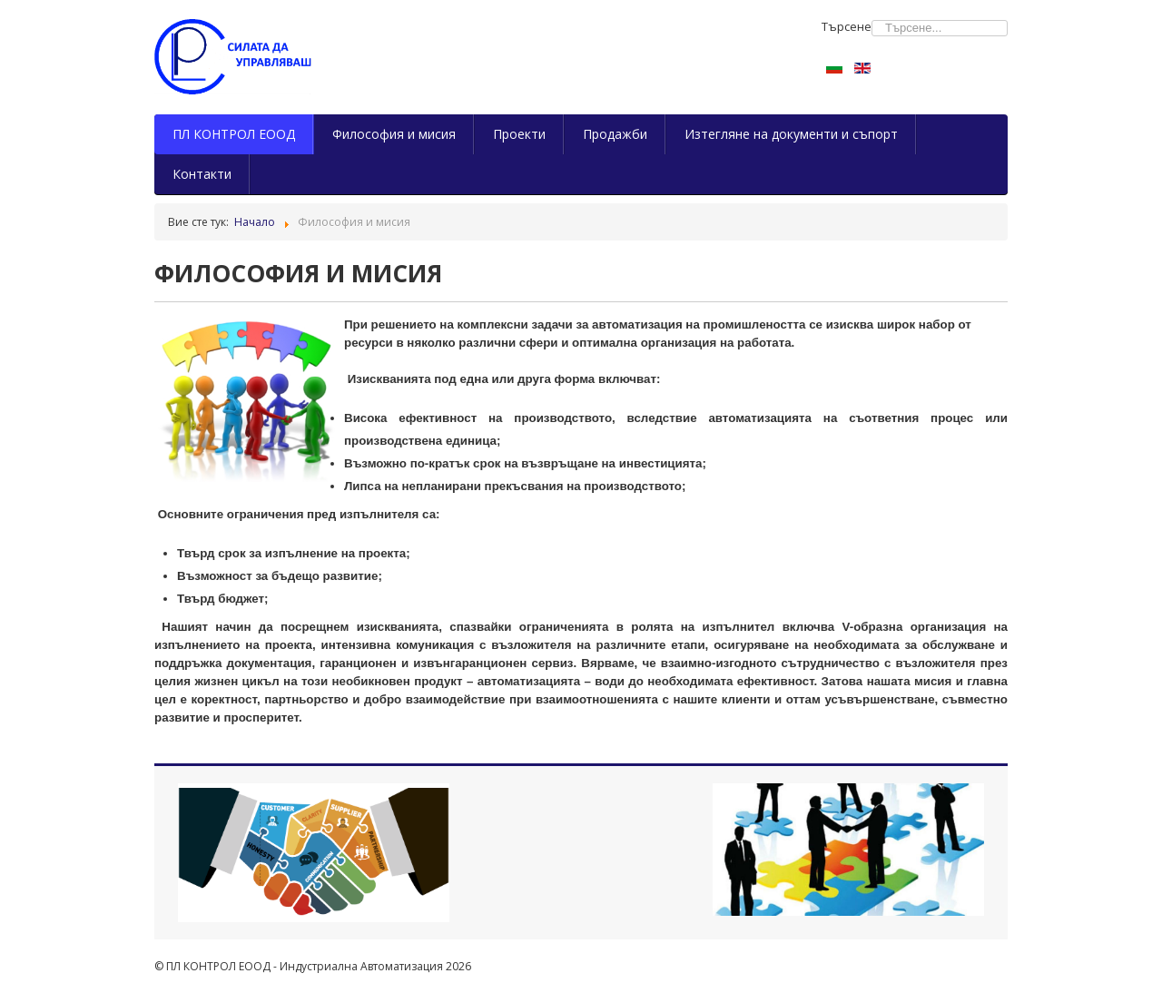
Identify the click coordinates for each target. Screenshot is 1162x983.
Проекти (519, 134)
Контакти (201, 173)
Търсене (847, 26)
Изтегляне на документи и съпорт (791, 134)
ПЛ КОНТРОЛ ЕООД (233, 134)
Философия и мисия (394, 134)
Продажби (615, 134)
